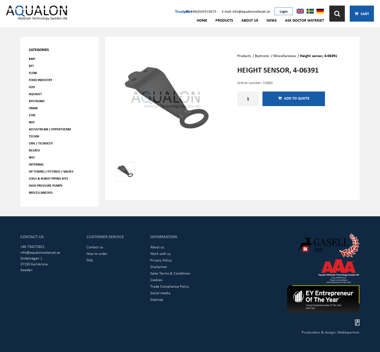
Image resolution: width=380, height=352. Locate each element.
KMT (32, 58)
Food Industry (40, 79)
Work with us (160, 253)
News (272, 20)
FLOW (33, 72)
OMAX (33, 108)
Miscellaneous (41, 192)
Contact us (95, 247)
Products (224, 20)
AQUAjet (35, 94)
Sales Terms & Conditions (170, 273)
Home (202, 20)
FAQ (90, 260)
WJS (32, 122)
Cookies (156, 279)
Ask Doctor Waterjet (304, 20)
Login (284, 11)
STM (32, 115)
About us (249, 20)
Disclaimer (158, 266)
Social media (160, 292)
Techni (34, 136)
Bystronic (37, 101)
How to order (97, 253)
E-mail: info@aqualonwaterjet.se (246, 11)
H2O (32, 86)
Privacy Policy (161, 260)
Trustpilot (183, 11)
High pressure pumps (46, 185)
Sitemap (156, 299)
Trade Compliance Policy (169, 286)
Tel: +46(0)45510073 (200, 11)
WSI (32, 157)
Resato (34, 150)
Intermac (36, 164)
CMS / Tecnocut (41, 143)
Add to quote (293, 98)
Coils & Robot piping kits (48, 178)
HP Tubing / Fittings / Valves (51, 171)
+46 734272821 (32, 246)
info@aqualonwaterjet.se (40, 252)
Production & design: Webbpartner (331, 332)
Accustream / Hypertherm (50, 129)
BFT (31, 65)
